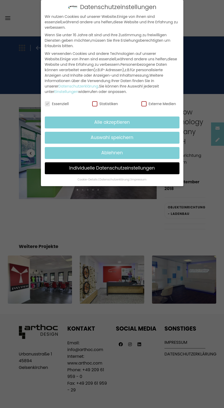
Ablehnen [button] (112, 153)
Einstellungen (66, 91)
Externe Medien (158, 103)
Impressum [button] (138, 179)
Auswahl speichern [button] (112, 137)
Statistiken (105, 103)
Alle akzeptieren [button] (112, 122)
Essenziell (57, 103)
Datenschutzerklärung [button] (114, 179)
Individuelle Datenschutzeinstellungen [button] (112, 168)
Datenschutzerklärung (78, 86)
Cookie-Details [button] (87, 179)
